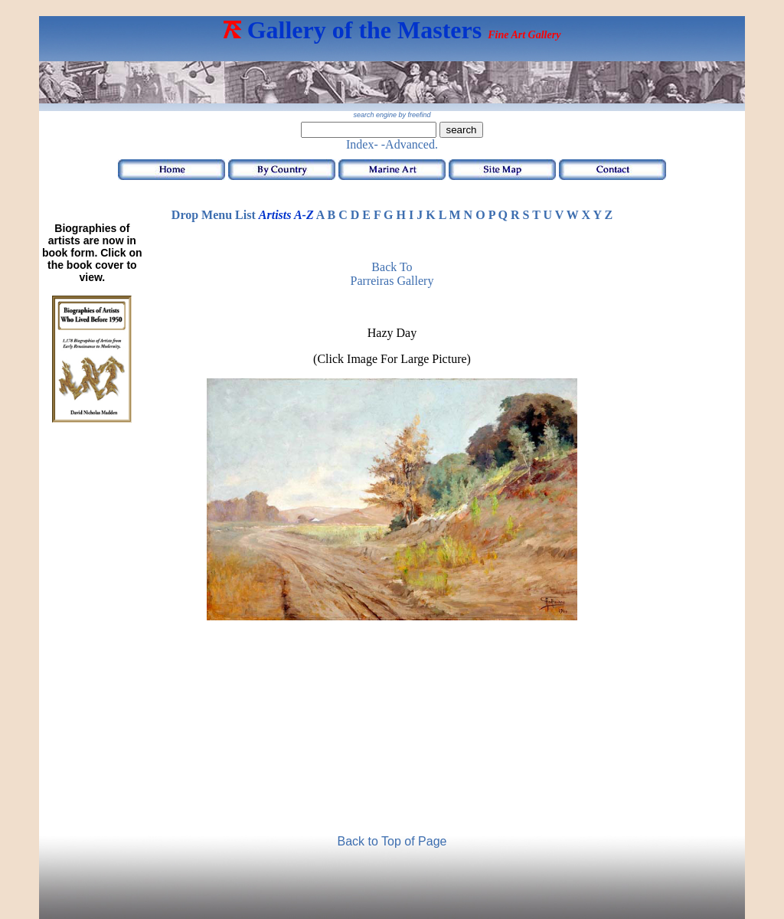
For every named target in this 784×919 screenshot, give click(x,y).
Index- (362, 144)
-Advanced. (409, 144)
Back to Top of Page (392, 841)
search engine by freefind (391, 115)
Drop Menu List (214, 214)
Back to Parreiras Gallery (392, 273)
